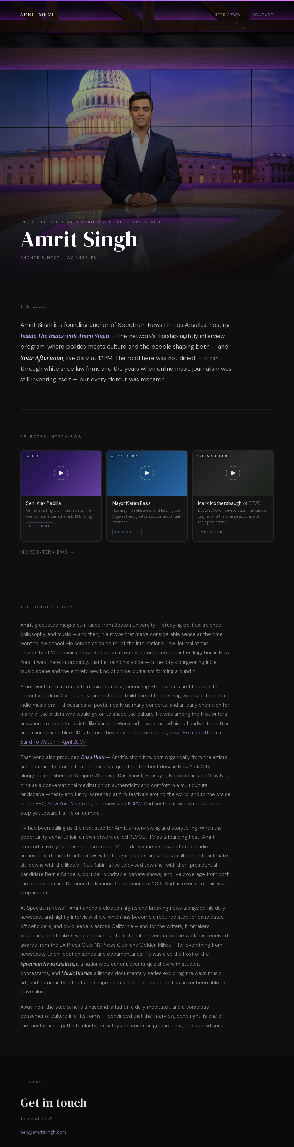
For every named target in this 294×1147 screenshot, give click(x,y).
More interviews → (47, 552)
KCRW (134, 803)
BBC (40, 803)
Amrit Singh (38, 14)
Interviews (226, 14)
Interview (105, 803)
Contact (263, 14)
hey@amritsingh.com (43, 1132)
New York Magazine (70, 803)
